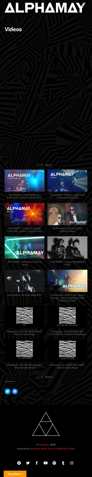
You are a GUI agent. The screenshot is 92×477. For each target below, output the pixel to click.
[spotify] (54, 462)
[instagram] (72, 462)
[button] (49, 165)
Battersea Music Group (42, 448)
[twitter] (28, 462)
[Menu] (83, 5)
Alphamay (44, 444)
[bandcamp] (19, 462)
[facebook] (36, 462)
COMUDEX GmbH (65, 448)
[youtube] (45, 462)
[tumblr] (63, 462)
